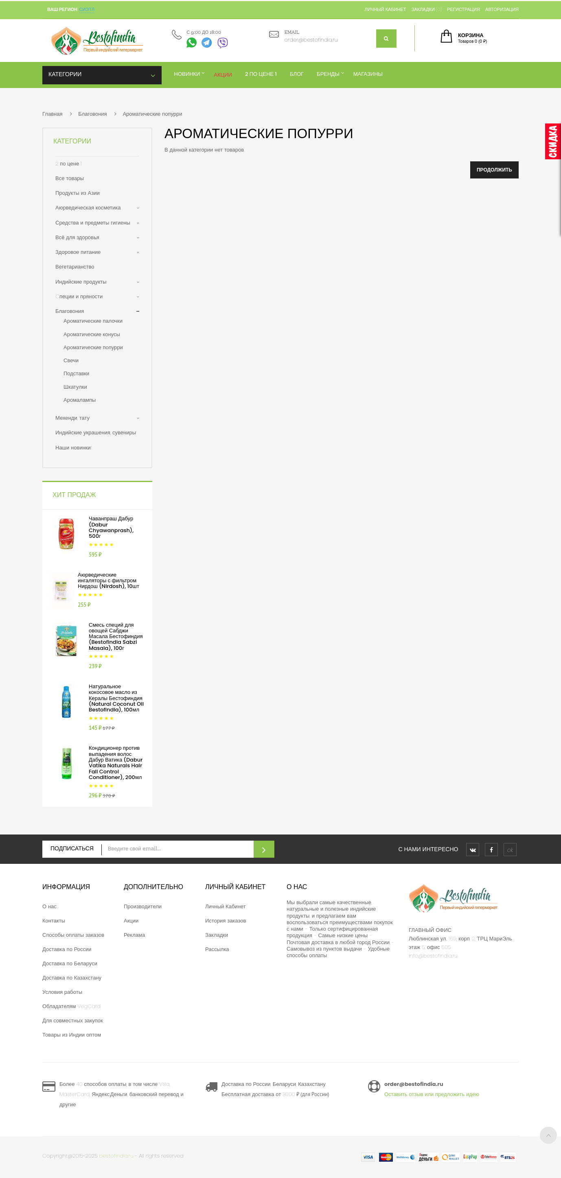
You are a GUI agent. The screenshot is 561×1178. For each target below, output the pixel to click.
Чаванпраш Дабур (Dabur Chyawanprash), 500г (111, 527)
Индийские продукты (81, 282)
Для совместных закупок (72, 1020)
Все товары (69, 178)
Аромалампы (80, 400)
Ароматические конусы (92, 334)
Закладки (216, 935)
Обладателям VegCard (71, 1006)
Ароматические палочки (93, 321)
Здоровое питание (78, 252)
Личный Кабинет (225, 906)
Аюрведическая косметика (88, 207)
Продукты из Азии (77, 193)
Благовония (92, 114)
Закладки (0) (427, 9)
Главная (52, 114)
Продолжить (494, 169)
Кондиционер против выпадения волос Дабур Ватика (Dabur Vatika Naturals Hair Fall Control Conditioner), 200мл (115, 762)
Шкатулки (75, 387)
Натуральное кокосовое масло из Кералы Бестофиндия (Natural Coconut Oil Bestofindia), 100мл (116, 698)
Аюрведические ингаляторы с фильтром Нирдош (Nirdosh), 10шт (108, 580)
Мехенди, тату (72, 418)
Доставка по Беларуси (69, 963)
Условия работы (62, 992)
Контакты (53, 921)
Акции (131, 921)
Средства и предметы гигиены (92, 223)
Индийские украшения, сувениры (95, 432)
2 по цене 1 (68, 163)
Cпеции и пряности (79, 296)
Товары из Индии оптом (71, 1035)
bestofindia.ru (116, 1156)
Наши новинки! (73, 447)
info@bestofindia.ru (433, 956)
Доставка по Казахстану (71, 978)
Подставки (76, 373)
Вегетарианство (74, 267)
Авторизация (502, 9)
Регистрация (463, 9)
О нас (49, 906)
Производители (143, 906)
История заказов (225, 921)
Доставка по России (67, 949)
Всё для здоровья (77, 237)
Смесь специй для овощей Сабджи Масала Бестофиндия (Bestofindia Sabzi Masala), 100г (115, 636)
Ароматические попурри (152, 114)
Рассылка (217, 949)
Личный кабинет (385, 9)
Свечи (71, 360)
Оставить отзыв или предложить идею (431, 1094)
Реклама (134, 935)
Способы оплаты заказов (73, 935)
